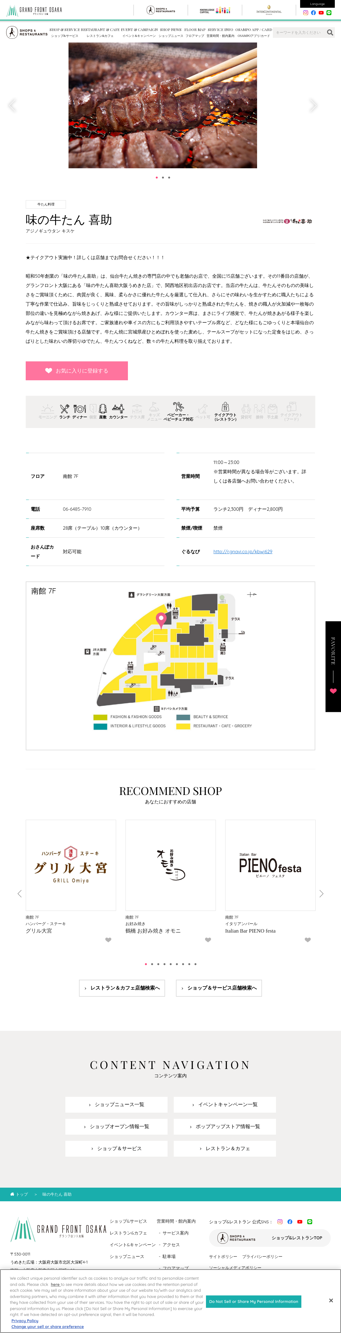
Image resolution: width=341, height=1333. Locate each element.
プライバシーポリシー (262, 1256)
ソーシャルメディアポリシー (235, 1267)
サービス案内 (176, 1233)
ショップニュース (127, 1256)
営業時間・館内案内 (176, 1221)
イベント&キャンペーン (133, 1244)
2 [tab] (162, 177)
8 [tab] (189, 964)
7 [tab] (183, 964)
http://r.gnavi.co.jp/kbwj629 (242, 551)
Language (317, 4)
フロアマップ (176, 1268)
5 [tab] (170, 964)
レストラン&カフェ (128, 1233)
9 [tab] (195, 964)
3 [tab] (169, 177)
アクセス (171, 1244)
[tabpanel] (163, 105)
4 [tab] (164, 964)
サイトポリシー (223, 1256)
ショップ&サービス (128, 1221)
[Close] (331, 1306)
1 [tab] (156, 177)
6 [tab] (176, 964)
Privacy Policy (24, 1326)
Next (313, 105)
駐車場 (169, 1256)
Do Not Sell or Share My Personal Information (253, 1306)
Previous (13, 105)
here (56, 1289)
